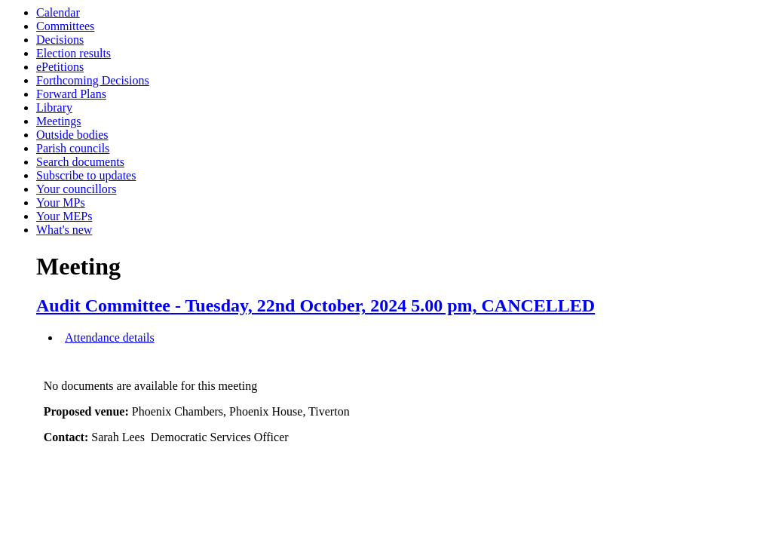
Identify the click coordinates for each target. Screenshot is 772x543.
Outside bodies (72, 134)
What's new (64, 229)
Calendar (58, 12)
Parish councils (72, 148)
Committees (65, 26)
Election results (73, 53)
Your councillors (76, 189)
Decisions (60, 39)
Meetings (58, 121)
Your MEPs (64, 216)
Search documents (80, 161)
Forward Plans (71, 93)
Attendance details (110, 337)
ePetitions (60, 66)
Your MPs (60, 202)
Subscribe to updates (86, 175)
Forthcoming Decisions (92, 80)
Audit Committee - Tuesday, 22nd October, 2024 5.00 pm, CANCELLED (315, 305)
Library (54, 107)
